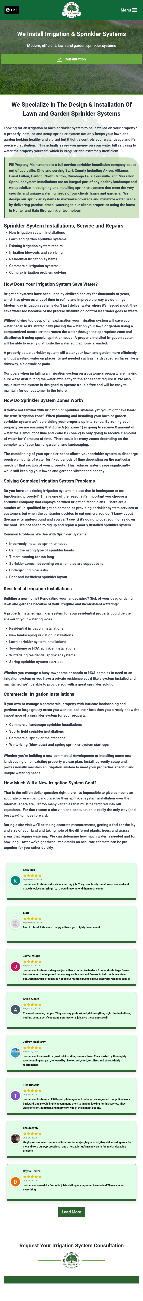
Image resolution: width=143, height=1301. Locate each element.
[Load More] (71, 1217)
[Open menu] (128, 10)
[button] (71, 59)
